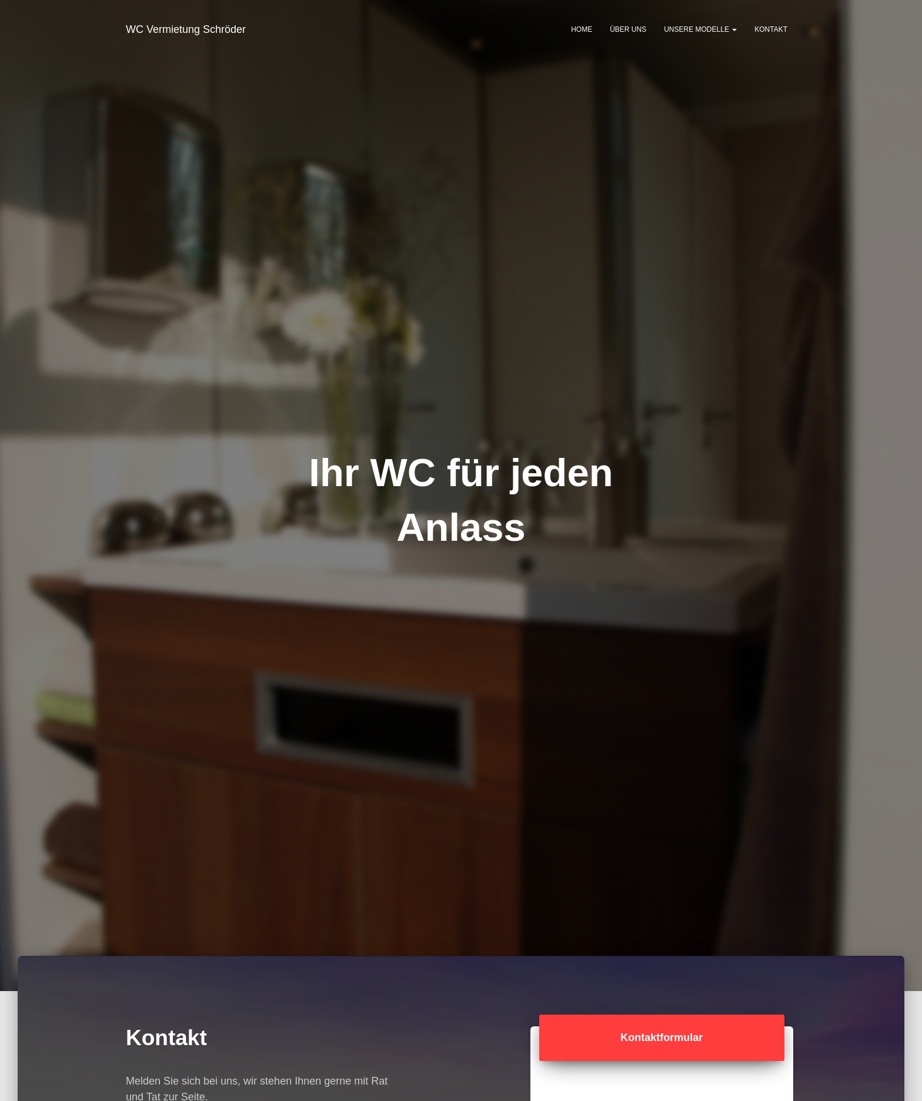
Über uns (628, 29)
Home (581, 29)
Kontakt (770, 29)
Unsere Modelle (700, 29)
